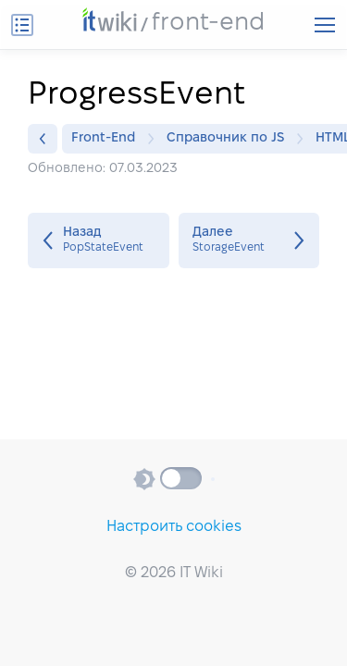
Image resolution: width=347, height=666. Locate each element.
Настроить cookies (174, 527)
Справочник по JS (230, 138)
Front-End (107, 138)
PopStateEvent (98, 240)
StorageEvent (249, 240)
